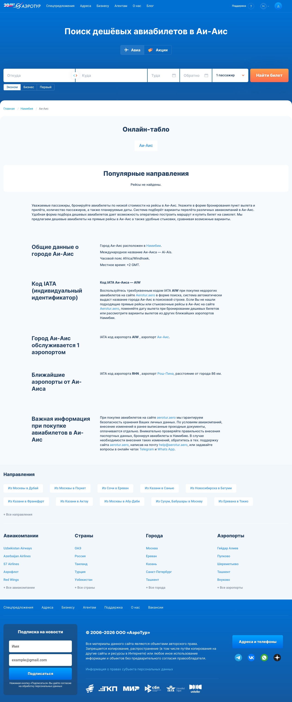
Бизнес (29, 87)
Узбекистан (84, 580)
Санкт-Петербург (159, 572)
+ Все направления (17, 514)
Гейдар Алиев (227, 548)
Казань (151, 564)
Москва (152, 548)
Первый (45, 87)
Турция (80, 572)
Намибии (153, 246)
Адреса (85, 6)
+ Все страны (85, 588)
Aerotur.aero (145, 295)
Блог (150, 6)
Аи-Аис (146, 145)
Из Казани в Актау (74, 501)
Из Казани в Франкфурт (26, 501)
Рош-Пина (165, 374)
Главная (9, 109)
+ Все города (155, 588)
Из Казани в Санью (159, 488)
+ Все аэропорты (230, 588)
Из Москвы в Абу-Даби (122, 501)
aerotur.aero (166, 418)
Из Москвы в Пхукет (70, 488)
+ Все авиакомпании (19, 588)
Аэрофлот (10, 572)
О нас (137, 6)
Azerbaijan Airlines (17, 556)
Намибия (27, 109)
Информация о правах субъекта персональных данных (129, 669)
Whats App (166, 449)
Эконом (12, 87)
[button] (243, 6)
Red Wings (11, 580)
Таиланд (81, 564)
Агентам (121, 6)
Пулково (223, 556)
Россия (80, 556)
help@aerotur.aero (173, 445)
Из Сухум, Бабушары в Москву (179, 501)
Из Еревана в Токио (233, 501)
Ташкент (152, 580)
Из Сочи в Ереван (115, 488)
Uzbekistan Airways (17, 548)
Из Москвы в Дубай (23, 488)
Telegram (147, 449)
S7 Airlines (11, 564)
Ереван (151, 556)
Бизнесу (103, 6)
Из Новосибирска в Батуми (211, 488)
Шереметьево (228, 564)
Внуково (223, 580)
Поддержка (113, 607)
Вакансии (155, 607)
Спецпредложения (60, 6)
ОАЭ (78, 548)
